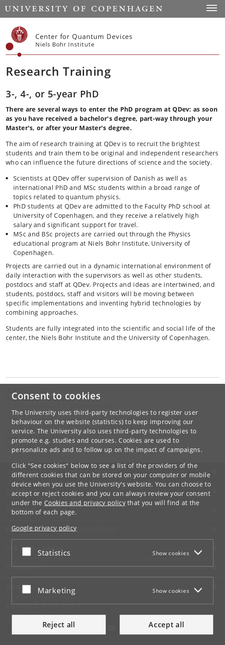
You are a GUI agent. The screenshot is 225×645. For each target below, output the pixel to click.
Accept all (166, 625)
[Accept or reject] (28, 551)
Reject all (58, 625)
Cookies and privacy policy (85, 502)
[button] (212, 8)
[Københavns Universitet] (17, 42)
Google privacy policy (43, 528)
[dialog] (112, 514)
